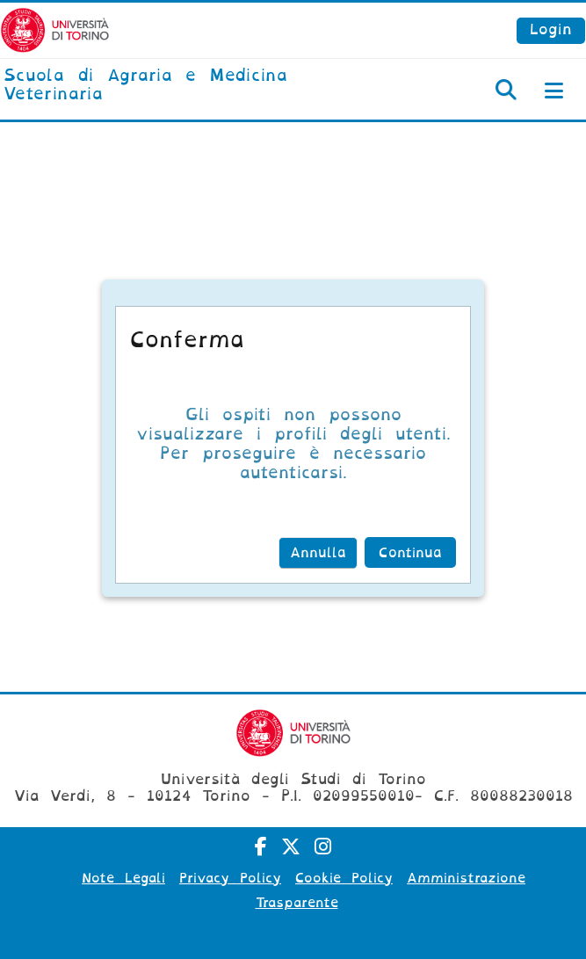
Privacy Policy (230, 878)
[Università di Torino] (55, 29)
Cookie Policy (344, 878)
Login (551, 29)
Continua (410, 553)
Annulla (318, 553)
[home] (195, 86)
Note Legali (123, 878)
